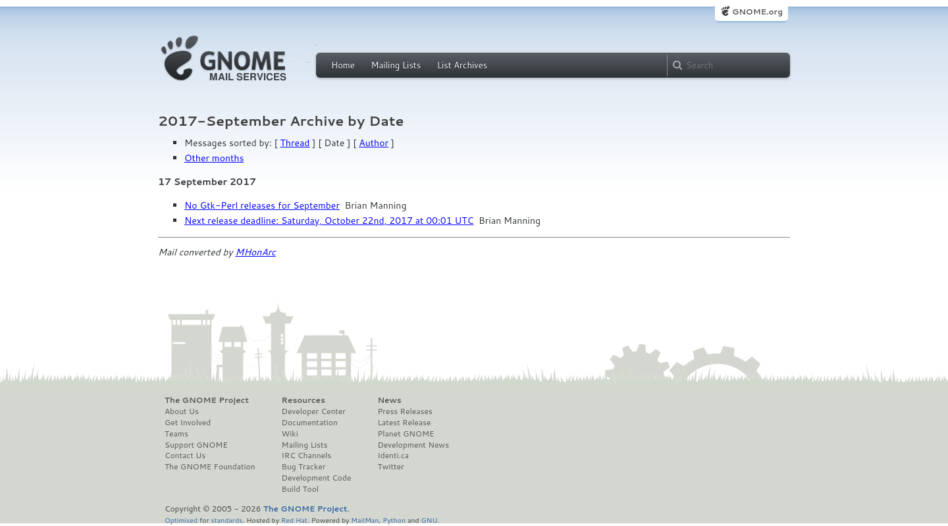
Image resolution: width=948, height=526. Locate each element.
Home (343, 65)
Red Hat (294, 520)
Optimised (181, 520)
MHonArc (255, 252)
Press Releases (404, 411)
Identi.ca (393, 455)
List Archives (462, 65)
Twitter (390, 466)
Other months (214, 158)
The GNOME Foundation (210, 466)
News (389, 400)
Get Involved (188, 422)
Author (373, 142)
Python (394, 520)
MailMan (365, 520)
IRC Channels (307, 455)
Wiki (290, 434)
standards (226, 520)
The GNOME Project (207, 400)
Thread (295, 142)
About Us (182, 411)
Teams (176, 434)
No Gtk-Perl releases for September (262, 205)
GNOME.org (757, 11)
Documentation (310, 422)
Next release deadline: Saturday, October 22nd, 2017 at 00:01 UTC (328, 220)
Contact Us (185, 455)
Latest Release (404, 422)
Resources (303, 400)
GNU (429, 520)
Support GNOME (196, 445)
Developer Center (314, 411)
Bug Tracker (304, 466)
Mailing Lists (396, 65)
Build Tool (300, 489)
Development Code (317, 478)
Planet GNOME (405, 434)
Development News (413, 445)
